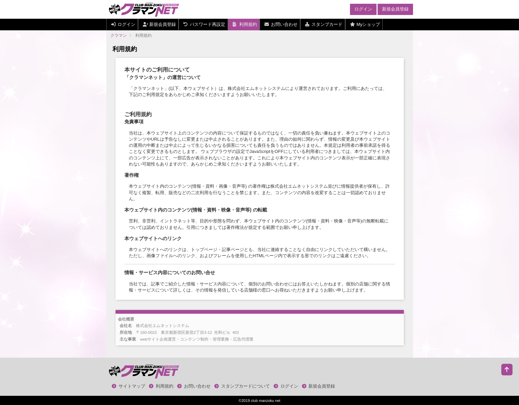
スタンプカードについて (242, 386)
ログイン (363, 9)
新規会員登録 (395, 9)
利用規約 (161, 386)
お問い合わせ (194, 386)
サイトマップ (128, 386)
